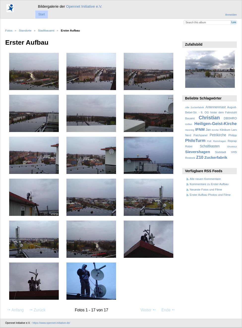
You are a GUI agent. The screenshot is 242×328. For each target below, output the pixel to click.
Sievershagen (197, 152)
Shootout (232, 146)
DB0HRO (230, 118)
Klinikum (225, 129)
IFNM (200, 129)
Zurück (37, 310)
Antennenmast (216, 107)
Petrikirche (218, 135)
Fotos (8, 30)
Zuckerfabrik (215, 157)
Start (41, 14)
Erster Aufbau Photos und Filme (210, 194)
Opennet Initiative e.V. (84, 6)
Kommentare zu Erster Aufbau (209, 184)
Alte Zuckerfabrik (194, 107)
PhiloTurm (195, 140)
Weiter (148, 310)
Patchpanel (200, 135)
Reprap (232, 140)
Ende (168, 310)
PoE (209, 141)
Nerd (188, 135)
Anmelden (231, 14)
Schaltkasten (210, 146)
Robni (188, 146)
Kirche (215, 130)
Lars (234, 129)
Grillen (188, 124)
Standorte (25, 30)
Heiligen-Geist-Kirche (215, 123)
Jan (208, 129)
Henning (189, 130)
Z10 (199, 157)
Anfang (15, 310)
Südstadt (220, 152)
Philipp (232, 135)
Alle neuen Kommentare (205, 178)
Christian (209, 117)
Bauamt (190, 118)
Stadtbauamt (46, 30)
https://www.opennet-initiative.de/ (51, 323)
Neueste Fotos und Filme (206, 189)
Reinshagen (219, 141)
